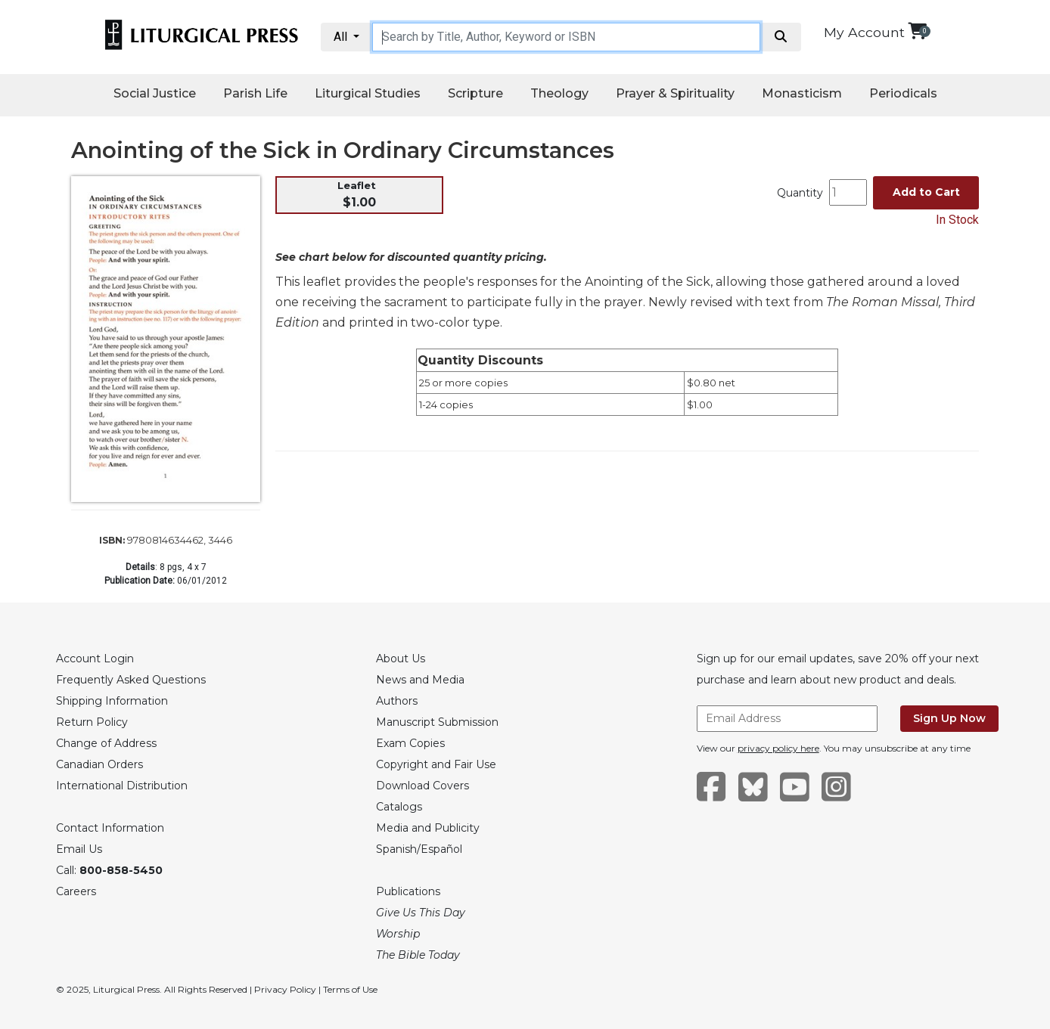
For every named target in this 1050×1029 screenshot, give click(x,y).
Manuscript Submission (437, 722)
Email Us (79, 849)
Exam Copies (410, 743)
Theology (559, 93)
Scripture (475, 93)
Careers (76, 891)
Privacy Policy (285, 989)
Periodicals (903, 93)
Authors (397, 701)
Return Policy (92, 722)
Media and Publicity (428, 828)
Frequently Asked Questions (131, 680)
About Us (400, 658)
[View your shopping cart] (917, 30)
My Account (864, 32)
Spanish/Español (419, 849)
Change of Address (106, 743)
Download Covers (422, 785)
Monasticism (802, 93)
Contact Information (110, 828)
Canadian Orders (99, 764)
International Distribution (122, 785)
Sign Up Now (949, 718)
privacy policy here (778, 748)
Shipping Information (112, 701)
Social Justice (154, 93)
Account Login (95, 658)
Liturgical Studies (368, 93)
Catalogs (399, 807)
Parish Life (255, 93)
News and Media (420, 680)
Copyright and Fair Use (436, 764)
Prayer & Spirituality (675, 93)
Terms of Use (350, 989)
